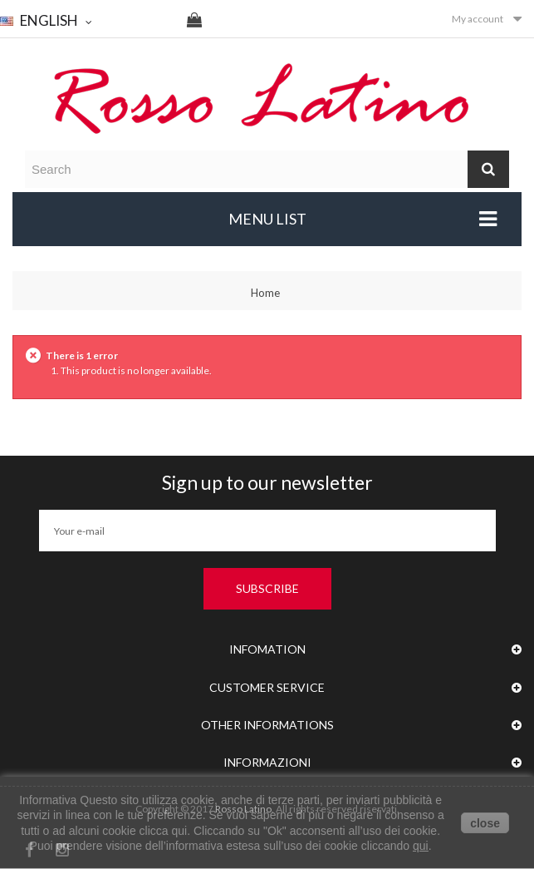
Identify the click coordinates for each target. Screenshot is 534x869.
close (485, 823)
